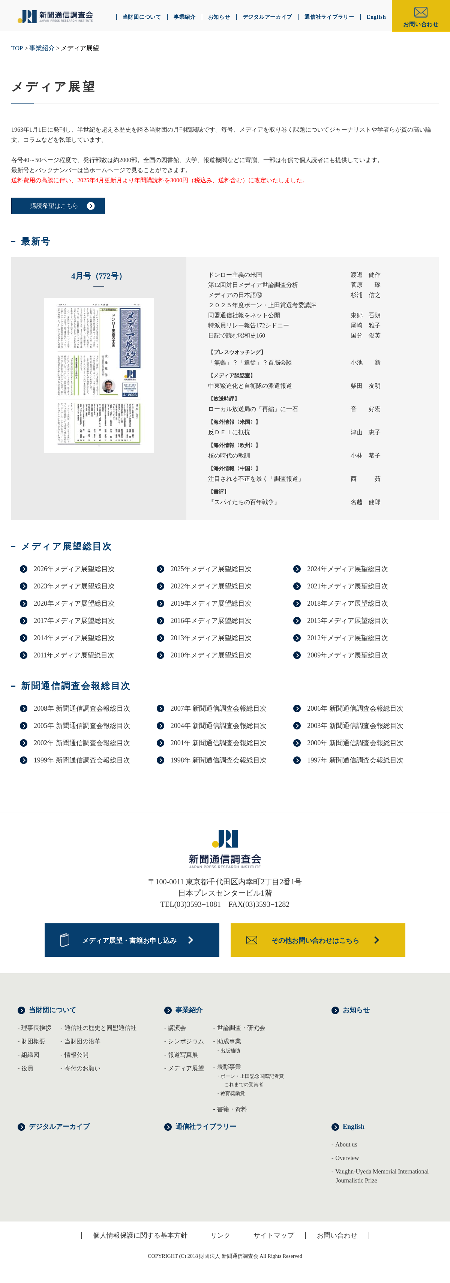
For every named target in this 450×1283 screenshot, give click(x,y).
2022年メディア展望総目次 (211, 586)
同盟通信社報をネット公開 (244, 315)
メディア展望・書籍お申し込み (129, 940)
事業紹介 (42, 48)
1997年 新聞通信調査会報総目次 (355, 760)
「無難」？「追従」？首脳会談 (250, 362)
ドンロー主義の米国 (235, 275)
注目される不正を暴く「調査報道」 (256, 479)
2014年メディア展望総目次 (74, 638)
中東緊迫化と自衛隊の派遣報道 (250, 386)
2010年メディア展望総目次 (211, 655)
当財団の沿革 (82, 1041)
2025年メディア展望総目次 (211, 569)
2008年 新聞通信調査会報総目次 (82, 708)
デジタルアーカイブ (59, 1126)
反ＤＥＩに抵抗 (229, 432)
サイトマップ (274, 1235)
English (353, 1126)
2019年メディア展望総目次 (211, 603)
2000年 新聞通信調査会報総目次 (355, 743)
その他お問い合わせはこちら (315, 940)
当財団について (52, 1010)
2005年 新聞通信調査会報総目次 (82, 725)
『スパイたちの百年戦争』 (244, 502)
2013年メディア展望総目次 (211, 638)
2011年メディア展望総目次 (74, 655)
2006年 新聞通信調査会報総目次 (355, 708)
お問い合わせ (421, 24)
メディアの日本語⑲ (235, 295)
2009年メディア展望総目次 (347, 655)
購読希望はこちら (54, 206)
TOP (17, 48)
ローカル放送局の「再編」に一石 (253, 409)
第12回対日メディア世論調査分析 (253, 285)
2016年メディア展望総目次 (211, 620)
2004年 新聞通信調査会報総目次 (219, 725)
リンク (220, 1235)
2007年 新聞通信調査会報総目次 (219, 708)
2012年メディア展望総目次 (347, 638)
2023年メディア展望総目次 (74, 586)
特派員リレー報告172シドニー (248, 325)
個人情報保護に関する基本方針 (140, 1235)
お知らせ (356, 1010)
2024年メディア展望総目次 (347, 569)
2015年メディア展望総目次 (347, 620)
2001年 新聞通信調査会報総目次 (219, 743)
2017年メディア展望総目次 (74, 620)
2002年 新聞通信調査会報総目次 (82, 743)
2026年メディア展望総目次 (74, 569)
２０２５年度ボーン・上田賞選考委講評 (262, 305)
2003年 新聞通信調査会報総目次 (355, 725)
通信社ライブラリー (206, 1126)
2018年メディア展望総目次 (347, 603)
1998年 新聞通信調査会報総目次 (219, 760)
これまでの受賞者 (243, 1084)
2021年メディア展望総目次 (347, 586)
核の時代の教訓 (229, 455)
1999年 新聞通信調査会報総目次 (82, 760)
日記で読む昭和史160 (236, 335)
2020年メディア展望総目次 (74, 603)
